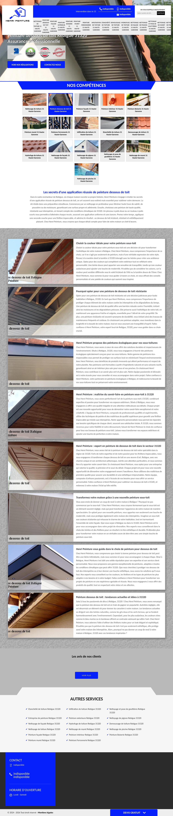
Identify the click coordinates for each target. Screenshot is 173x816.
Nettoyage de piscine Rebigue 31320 (125, 729)
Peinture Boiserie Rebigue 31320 (123, 734)
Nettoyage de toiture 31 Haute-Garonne (37, 26)
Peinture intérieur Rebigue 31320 (83, 734)
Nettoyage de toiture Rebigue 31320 (44, 729)
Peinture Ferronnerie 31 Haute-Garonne (86, 26)
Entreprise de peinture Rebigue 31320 (45, 718)
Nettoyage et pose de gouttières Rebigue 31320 (127, 711)
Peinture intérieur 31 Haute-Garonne (61, 26)
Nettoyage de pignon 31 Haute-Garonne (143, 26)
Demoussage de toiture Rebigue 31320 (126, 723)
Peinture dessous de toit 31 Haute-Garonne (45, 26)
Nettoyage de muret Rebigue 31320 (84, 729)
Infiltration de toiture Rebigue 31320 (85, 709)
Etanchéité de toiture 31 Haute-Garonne (106, 26)
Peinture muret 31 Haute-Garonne (77, 26)
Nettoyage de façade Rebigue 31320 (44, 723)
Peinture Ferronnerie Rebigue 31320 (85, 740)
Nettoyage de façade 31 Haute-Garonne (135, 26)
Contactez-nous (52, 64)
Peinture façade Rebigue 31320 (42, 734)
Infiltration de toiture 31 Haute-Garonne (96, 26)
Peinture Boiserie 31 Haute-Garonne (69, 26)
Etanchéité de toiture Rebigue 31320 (44, 709)
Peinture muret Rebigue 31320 (41, 740)
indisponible (106, 9)
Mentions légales (45, 812)
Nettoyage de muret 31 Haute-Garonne (161, 26)
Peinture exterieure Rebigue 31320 (84, 718)
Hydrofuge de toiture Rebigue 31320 (85, 723)
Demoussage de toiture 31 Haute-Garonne (115, 26)
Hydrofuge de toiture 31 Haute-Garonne (125, 26)
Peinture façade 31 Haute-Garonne (53, 26)
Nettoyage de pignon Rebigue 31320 (125, 718)
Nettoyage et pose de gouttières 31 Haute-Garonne (152, 26)
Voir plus (86, 675)
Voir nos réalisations (22, 64)
